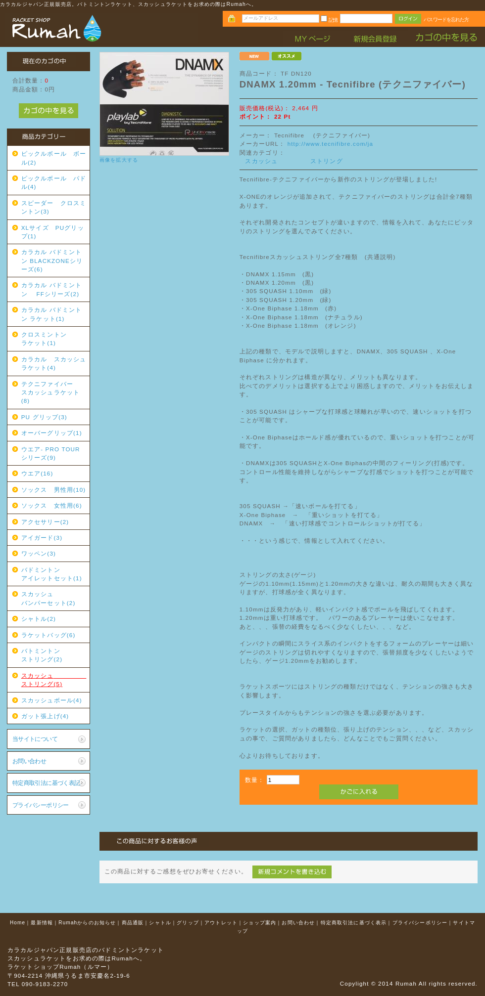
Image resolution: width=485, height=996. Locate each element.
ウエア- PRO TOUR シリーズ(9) (54, 453)
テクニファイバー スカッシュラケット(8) (54, 392)
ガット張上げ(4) (45, 716)
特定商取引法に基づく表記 (46, 782)
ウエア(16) (37, 473)
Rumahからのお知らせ (87, 922)
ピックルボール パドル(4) (54, 182)
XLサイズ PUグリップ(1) (52, 231)
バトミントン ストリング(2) (54, 655)
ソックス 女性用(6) (51, 505)
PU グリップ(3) (44, 417)
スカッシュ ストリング (293, 161)
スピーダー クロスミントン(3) (54, 207)
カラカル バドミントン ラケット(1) (51, 313)
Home (17, 922)
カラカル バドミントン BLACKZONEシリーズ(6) (52, 260)
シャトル (160, 922)
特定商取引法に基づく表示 (354, 922)
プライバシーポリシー (40, 805)
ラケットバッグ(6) (48, 635)
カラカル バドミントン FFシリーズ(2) (51, 289)
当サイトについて (34, 739)
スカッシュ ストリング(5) (54, 679)
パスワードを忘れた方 (446, 19)
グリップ (188, 922)
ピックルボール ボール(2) (54, 157)
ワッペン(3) (38, 553)
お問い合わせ (29, 761)
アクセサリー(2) (45, 522)
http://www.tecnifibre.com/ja (331, 143)
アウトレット (221, 922)
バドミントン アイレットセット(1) (54, 573)
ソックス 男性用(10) (53, 489)
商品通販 (133, 922)
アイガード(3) (41, 537)
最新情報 (42, 922)
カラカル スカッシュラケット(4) (54, 363)
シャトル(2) (38, 618)
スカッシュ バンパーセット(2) (54, 598)
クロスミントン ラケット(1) (54, 338)
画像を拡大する (118, 160)
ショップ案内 (259, 922)
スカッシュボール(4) (51, 700)
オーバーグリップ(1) (51, 433)
